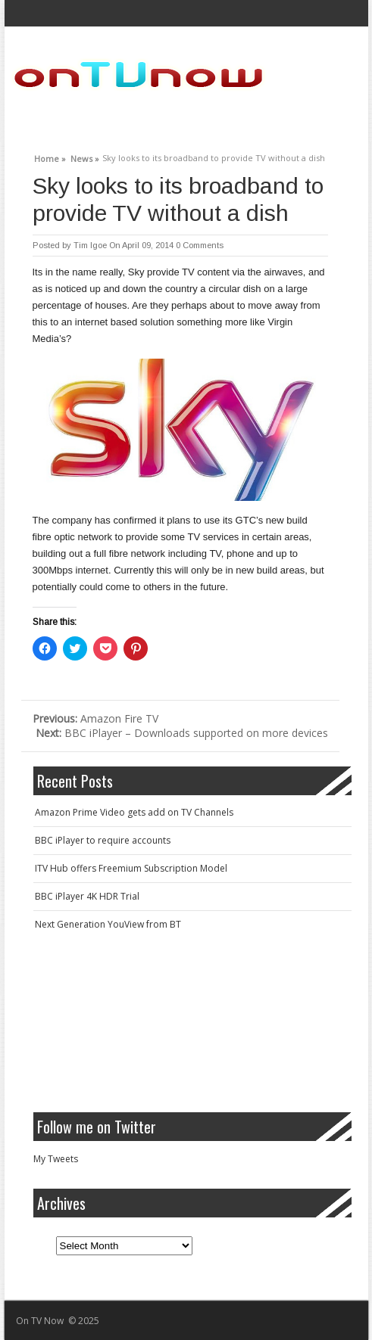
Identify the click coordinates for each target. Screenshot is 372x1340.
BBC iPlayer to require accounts (102, 840)
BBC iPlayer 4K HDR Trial (87, 896)
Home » (50, 156)
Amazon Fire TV (95, 718)
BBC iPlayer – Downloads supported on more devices (182, 733)
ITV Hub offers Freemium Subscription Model (131, 868)
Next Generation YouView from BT (108, 924)
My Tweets (55, 1158)
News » (84, 156)
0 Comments (200, 245)
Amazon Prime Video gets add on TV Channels (134, 812)
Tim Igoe (90, 245)
